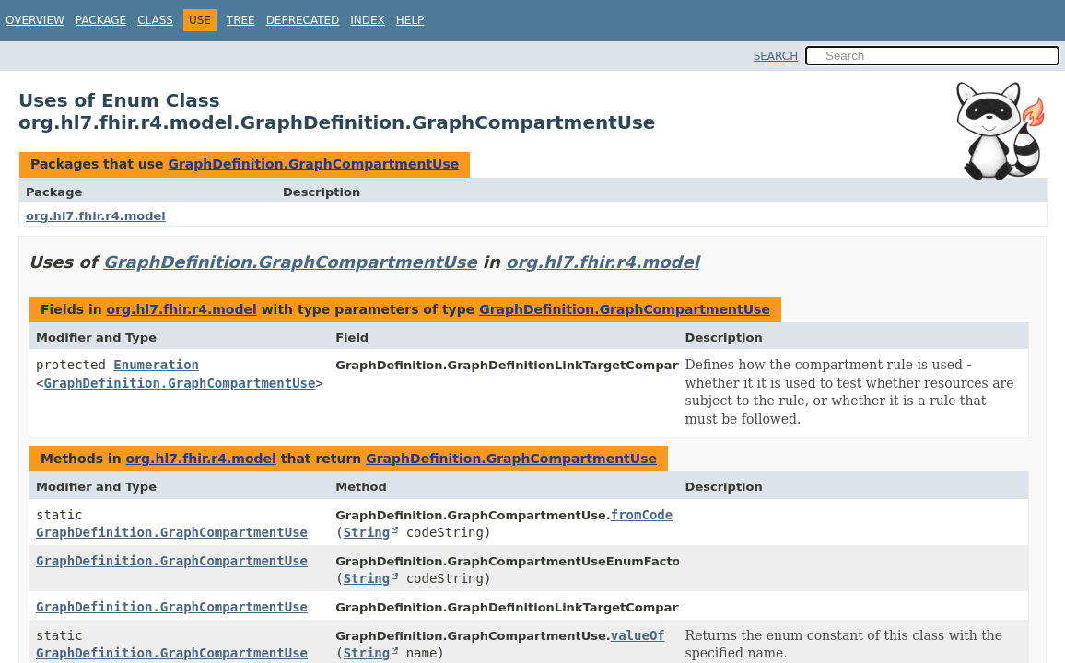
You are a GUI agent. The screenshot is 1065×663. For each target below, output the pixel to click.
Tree (241, 20)
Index (367, 20)
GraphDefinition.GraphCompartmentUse (313, 164)
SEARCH (776, 56)
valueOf (638, 635)
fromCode (642, 514)
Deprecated (303, 20)
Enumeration (156, 364)
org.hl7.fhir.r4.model (96, 216)
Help (410, 20)
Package (101, 20)
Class (155, 20)
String (367, 532)
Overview (35, 20)
